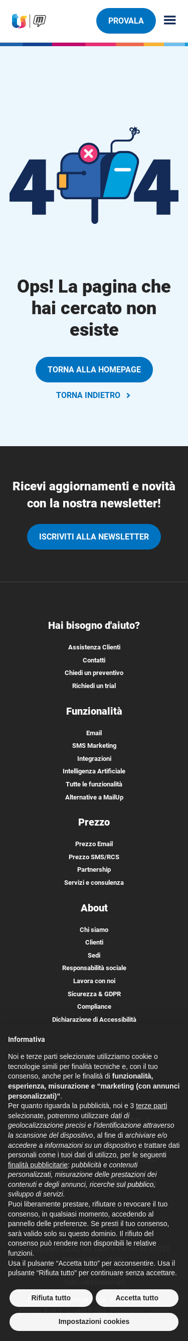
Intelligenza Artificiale (94, 771)
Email (94, 733)
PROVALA (126, 21)
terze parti (151, 1112)
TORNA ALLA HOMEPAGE (94, 369)
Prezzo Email (94, 844)
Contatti (94, 660)
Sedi (94, 955)
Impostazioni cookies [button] (94, 1328)
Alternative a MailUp (94, 797)
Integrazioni (94, 758)
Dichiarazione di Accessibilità (94, 1019)
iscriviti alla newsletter (94, 537)
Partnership (94, 869)
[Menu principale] (166, 21)
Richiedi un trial (94, 686)
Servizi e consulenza (94, 882)
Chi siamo (94, 929)
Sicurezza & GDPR (94, 994)
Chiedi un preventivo (94, 673)
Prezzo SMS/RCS (94, 857)
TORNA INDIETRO (94, 395)
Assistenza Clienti (94, 647)
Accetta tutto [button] (136, 1304)
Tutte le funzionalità (94, 784)
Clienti (94, 942)
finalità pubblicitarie (38, 1171)
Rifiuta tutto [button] (51, 1304)
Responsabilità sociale (94, 968)
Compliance (94, 1006)
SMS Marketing (94, 745)
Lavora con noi (94, 981)
